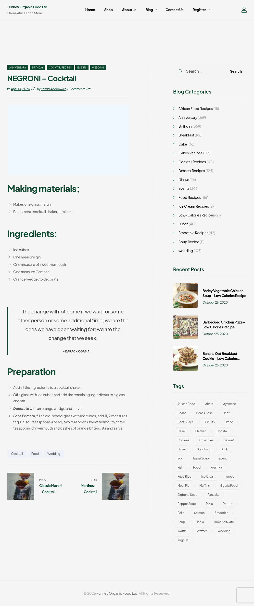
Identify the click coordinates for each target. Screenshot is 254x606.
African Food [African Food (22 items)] (186, 404)
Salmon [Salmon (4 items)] (199, 513)
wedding (98, 67)
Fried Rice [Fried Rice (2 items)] (184, 476)
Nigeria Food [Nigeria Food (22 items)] (229, 485)
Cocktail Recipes (60, 67)
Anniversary (17, 67)
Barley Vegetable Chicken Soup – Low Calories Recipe (224, 293)
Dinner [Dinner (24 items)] (182, 449)
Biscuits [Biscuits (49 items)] (209, 422)
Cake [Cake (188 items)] (181, 431)
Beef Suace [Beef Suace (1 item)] (186, 422)
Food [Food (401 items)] (197, 467)
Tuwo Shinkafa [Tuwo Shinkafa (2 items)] (224, 522)
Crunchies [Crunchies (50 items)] (206, 440)
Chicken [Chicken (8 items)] (200, 431)
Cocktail (17, 454)
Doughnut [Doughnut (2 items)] (204, 449)
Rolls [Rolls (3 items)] (181, 513)
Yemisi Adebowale (53, 89)
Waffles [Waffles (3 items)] (202, 531)
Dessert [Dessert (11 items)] (228, 440)
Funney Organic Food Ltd (27, 7)
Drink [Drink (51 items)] (224, 449)
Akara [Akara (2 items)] (209, 404)
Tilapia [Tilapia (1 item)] (199, 522)
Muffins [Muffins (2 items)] (205, 485)
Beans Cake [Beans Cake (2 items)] (204, 413)
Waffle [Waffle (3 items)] (182, 531)
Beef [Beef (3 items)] (226, 413)
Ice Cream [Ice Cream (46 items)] (208, 476)
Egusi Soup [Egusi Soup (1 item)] (201, 458)
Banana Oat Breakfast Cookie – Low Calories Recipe (220, 356)
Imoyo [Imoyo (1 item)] (230, 476)
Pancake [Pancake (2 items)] (214, 495)
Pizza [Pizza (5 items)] (209, 504)
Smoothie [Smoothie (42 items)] (222, 513)
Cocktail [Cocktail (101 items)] (222, 431)
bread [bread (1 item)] (229, 422)
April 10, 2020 (20, 89)
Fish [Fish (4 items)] (180, 467)
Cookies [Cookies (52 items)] (183, 440)
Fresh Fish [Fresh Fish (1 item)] (217, 467)
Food (35, 454)
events (82, 67)
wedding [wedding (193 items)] (223, 531)
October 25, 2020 (215, 302)
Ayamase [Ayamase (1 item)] (229, 404)
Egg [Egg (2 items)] (180, 458)
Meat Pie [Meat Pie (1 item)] (184, 485)
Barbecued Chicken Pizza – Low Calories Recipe (224, 324)
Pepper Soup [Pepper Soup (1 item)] (187, 504)
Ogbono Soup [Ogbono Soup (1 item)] (188, 495)
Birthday (37, 67)
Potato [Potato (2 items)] (227, 504)
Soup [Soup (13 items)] (181, 522)
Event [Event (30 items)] (223, 458)
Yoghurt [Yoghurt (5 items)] (183, 540)
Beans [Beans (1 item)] (182, 413)
